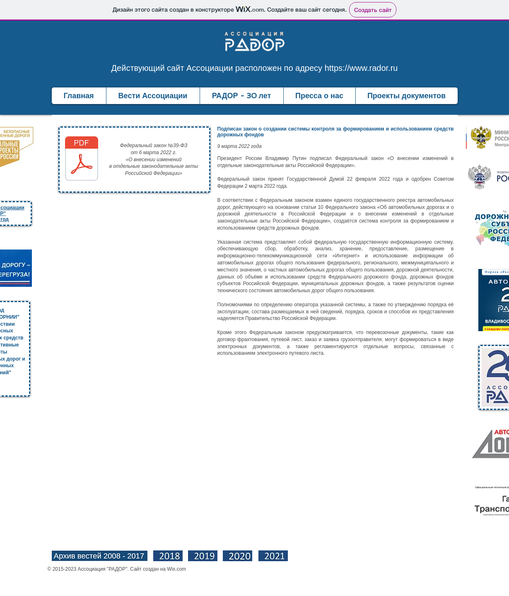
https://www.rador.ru (361, 68)
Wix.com (176, 569)
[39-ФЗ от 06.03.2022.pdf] (81, 160)
